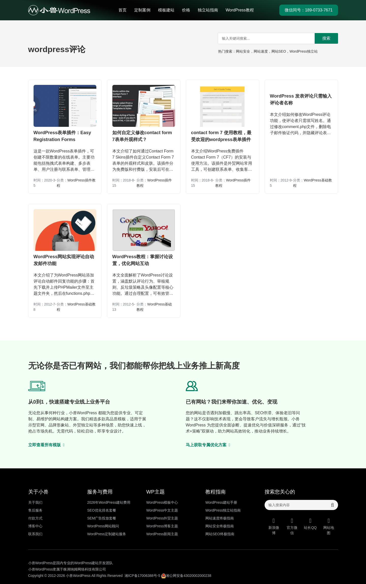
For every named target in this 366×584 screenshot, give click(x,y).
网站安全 (243, 51)
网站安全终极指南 (219, 526)
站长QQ (310, 524)
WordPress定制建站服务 (106, 534)
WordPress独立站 (303, 51)
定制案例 (142, 10)
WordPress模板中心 (162, 502)
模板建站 (166, 10)
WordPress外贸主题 (162, 518)
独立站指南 (208, 10)
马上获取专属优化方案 (208, 445)
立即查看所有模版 (46, 445)
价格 (186, 10)
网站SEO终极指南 (219, 534)
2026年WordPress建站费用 (108, 502)
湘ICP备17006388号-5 (142, 576)
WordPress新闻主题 (162, 534)
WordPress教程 (240, 10)
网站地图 (329, 526)
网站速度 (261, 51)
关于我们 (35, 502)
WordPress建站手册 (221, 502)
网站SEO (278, 51)
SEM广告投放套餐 (101, 518)
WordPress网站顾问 (103, 526)
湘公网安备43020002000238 (186, 576)
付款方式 (35, 518)
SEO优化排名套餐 (101, 510)
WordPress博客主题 (162, 526)
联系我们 (35, 534)
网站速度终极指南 (219, 518)
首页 (122, 10)
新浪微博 (274, 526)
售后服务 (35, 510)
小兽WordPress (78, 576)
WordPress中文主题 (162, 510)
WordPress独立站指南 (223, 510)
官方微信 (292, 526)
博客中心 (35, 526)
